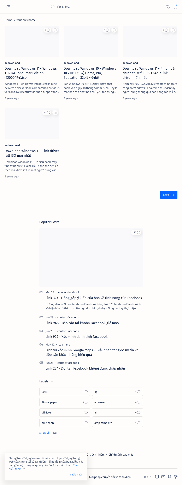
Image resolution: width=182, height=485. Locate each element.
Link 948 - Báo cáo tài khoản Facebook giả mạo (82, 323)
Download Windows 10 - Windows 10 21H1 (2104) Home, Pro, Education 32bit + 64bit (90, 73)
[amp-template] (117, 423)
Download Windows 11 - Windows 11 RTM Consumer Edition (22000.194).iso (31, 73)
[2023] (64, 392)
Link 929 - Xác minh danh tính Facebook (77, 337)
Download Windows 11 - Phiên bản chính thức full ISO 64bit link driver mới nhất (149, 73)
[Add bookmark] (55, 30)
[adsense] (117, 402)
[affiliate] (64, 412)
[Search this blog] (82, 6)
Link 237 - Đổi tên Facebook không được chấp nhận (85, 368)
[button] (47, 30)
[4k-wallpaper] (64, 402)
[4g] (117, 392)
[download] (13, 62)
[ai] (117, 412)
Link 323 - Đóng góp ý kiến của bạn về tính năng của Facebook (94, 298)
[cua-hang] (64, 344)
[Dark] (167, 6)
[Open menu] (7, 6)
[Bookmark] (175, 6)
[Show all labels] (48, 432)
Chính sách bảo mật (120, 454)
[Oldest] (168, 195)
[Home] (8, 20)
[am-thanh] (64, 423)
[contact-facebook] (69, 292)
